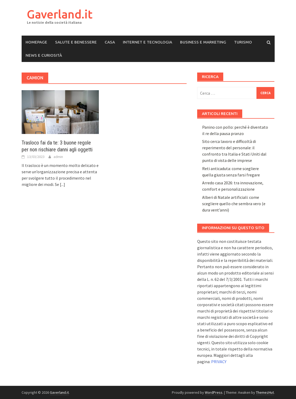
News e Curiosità (44, 55)
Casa (110, 42)
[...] (62, 184)
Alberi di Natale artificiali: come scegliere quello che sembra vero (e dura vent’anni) (233, 204)
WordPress (213, 392)
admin (58, 156)
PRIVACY (218, 361)
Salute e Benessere (76, 42)
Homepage (36, 42)
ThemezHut (265, 392)
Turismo (243, 42)
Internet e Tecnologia (147, 42)
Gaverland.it (60, 14)
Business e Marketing (203, 42)
